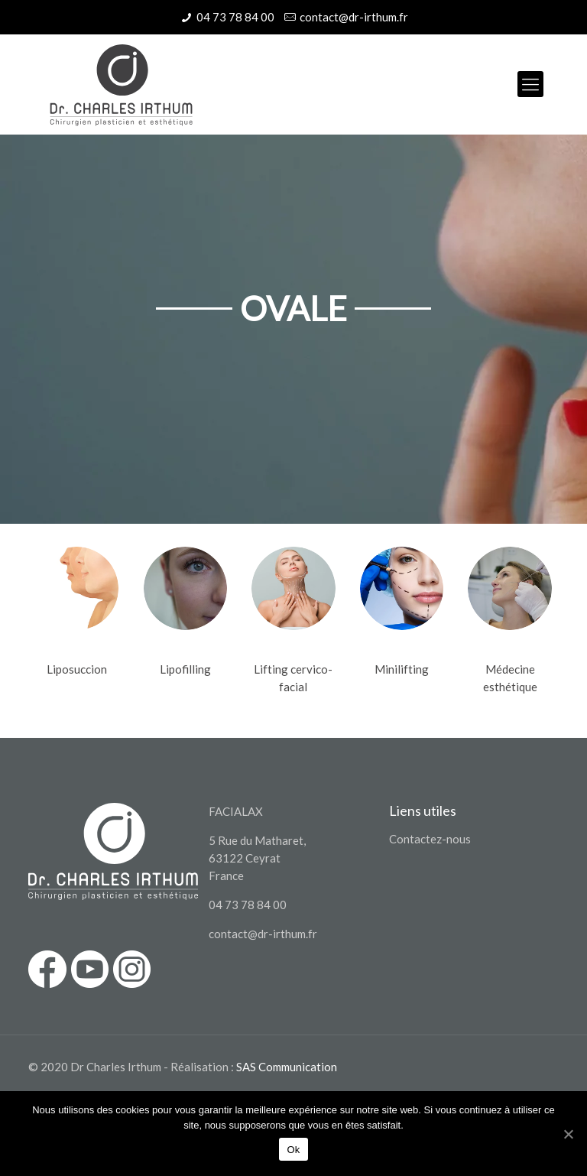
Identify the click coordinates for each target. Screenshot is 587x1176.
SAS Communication (286, 1067)
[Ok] (568, 1134)
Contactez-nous (430, 839)
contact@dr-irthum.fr (354, 17)
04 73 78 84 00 (235, 17)
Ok (293, 1149)
